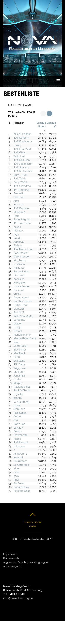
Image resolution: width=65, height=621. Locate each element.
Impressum (10, 554)
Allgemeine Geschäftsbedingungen (25, 562)
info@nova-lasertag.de (18, 598)
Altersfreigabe (12, 566)
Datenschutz (11, 558)
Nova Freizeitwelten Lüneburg (30, 539)
